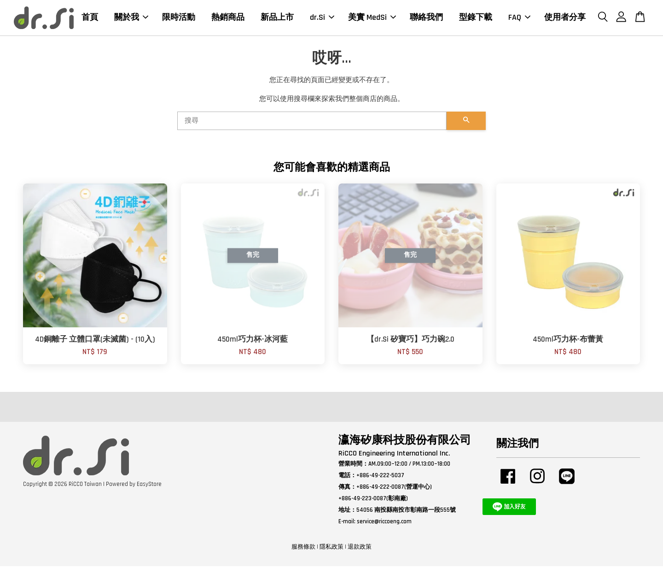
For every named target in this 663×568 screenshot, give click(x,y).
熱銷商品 (227, 18)
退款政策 (360, 548)
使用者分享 (565, 18)
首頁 (89, 18)
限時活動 (178, 18)
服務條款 (303, 548)
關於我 (131, 18)
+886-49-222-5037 (380, 477)
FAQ (519, 18)
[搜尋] (312, 122)
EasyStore (149, 486)
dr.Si (322, 18)
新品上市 (277, 18)
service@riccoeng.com (384, 523)
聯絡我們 (426, 18)
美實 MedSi (372, 18)
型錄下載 (475, 18)
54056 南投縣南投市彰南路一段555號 (406, 511)
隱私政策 (331, 548)
